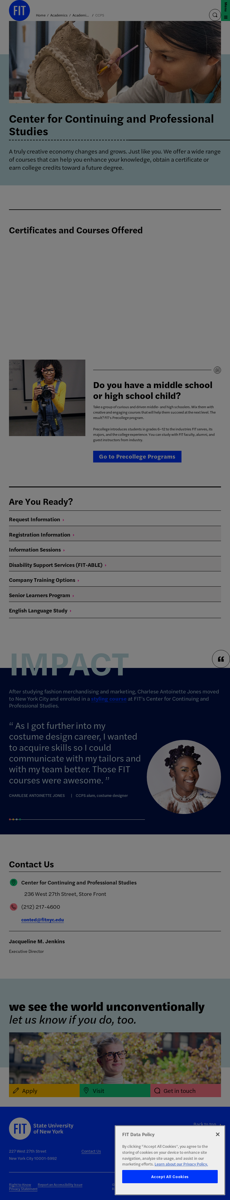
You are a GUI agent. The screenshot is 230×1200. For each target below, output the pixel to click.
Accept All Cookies (170, 1176)
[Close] (217, 1134)
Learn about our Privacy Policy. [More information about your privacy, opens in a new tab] (181, 1164)
